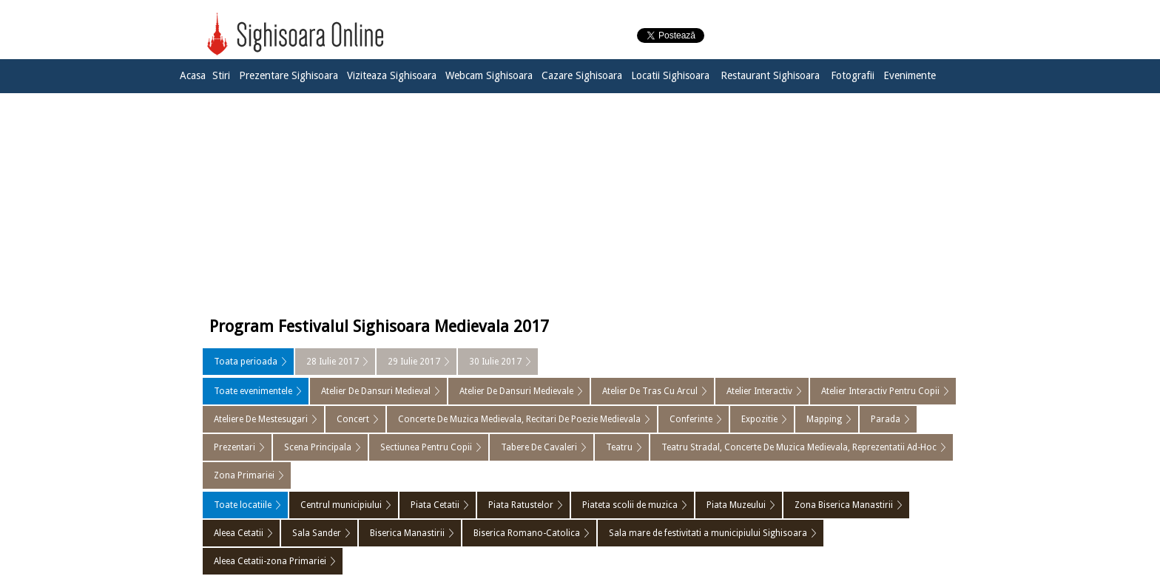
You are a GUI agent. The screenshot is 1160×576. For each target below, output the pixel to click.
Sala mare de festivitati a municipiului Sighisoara (708, 533)
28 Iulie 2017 (332, 361)
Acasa (193, 75)
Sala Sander (316, 533)
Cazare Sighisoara (582, 75)
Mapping (824, 419)
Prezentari (234, 447)
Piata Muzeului (736, 505)
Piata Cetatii (435, 505)
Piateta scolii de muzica (630, 505)
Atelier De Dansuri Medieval (376, 391)
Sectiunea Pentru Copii (426, 447)
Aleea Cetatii (238, 533)
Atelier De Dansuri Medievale (516, 391)
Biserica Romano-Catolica (526, 533)
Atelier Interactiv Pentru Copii (880, 391)
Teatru (619, 447)
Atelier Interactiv (759, 391)
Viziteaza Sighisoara (391, 75)
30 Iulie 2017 (495, 361)
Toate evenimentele (253, 391)
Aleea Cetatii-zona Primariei (270, 561)
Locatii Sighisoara (670, 75)
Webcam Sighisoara (489, 75)
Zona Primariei (244, 475)
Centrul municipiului (341, 505)
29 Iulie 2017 (414, 361)
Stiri (221, 75)
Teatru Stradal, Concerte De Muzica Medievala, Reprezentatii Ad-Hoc (799, 447)
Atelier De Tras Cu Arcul (650, 391)
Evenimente (909, 75)
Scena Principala (317, 447)
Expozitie (759, 419)
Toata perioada (245, 361)
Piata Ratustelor (520, 505)
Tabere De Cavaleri (539, 447)
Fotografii (852, 75)
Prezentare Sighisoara (288, 75)
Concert (353, 419)
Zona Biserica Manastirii (844, 505)
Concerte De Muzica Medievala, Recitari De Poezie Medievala (519, 419)
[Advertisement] (580, 201)
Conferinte (691, 419)
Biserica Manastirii (407, 533)
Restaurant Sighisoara (770, 75)
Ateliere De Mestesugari (261, 419)
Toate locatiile (243, 505)
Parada (885, 419)
